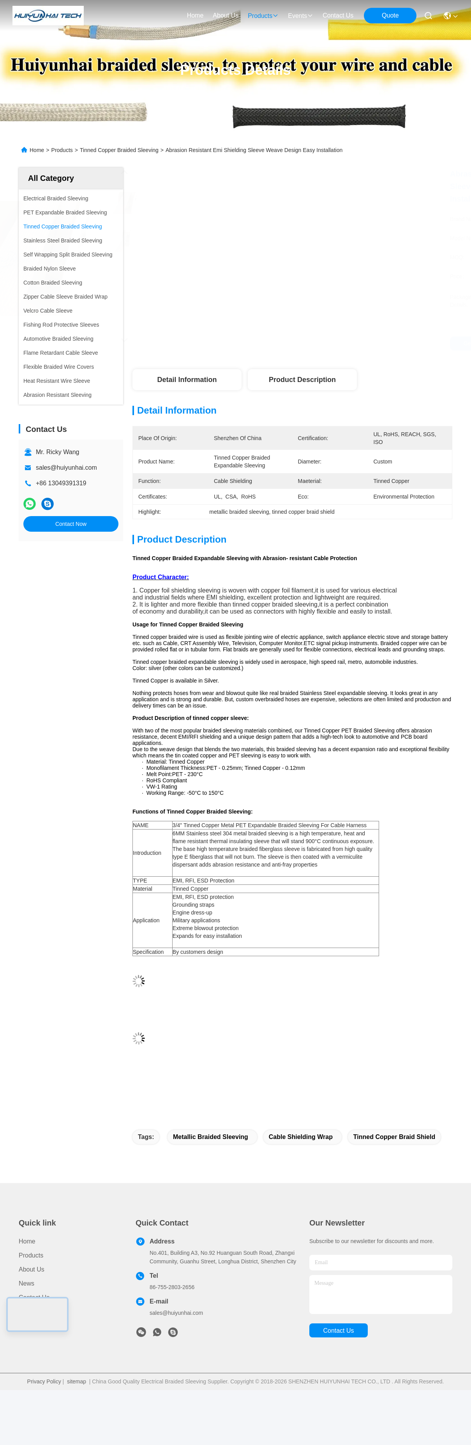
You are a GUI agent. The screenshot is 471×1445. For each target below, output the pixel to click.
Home (195, 15)
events (300, 15)
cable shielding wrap (301, 1137)
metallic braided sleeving (210, 1137)
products (263, 15)
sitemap (76, 1381)
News (26, 1283)
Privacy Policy (44, 1381)
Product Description (302, 380)
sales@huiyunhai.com (66, 467)
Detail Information (187, 380)
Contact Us (34, 1297)
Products (62, 150)
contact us (338, 15)
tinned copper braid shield (394, 1137)
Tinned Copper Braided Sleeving (119, 150)
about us (225, 15)
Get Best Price (358, 343)
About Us (31, 1269)
